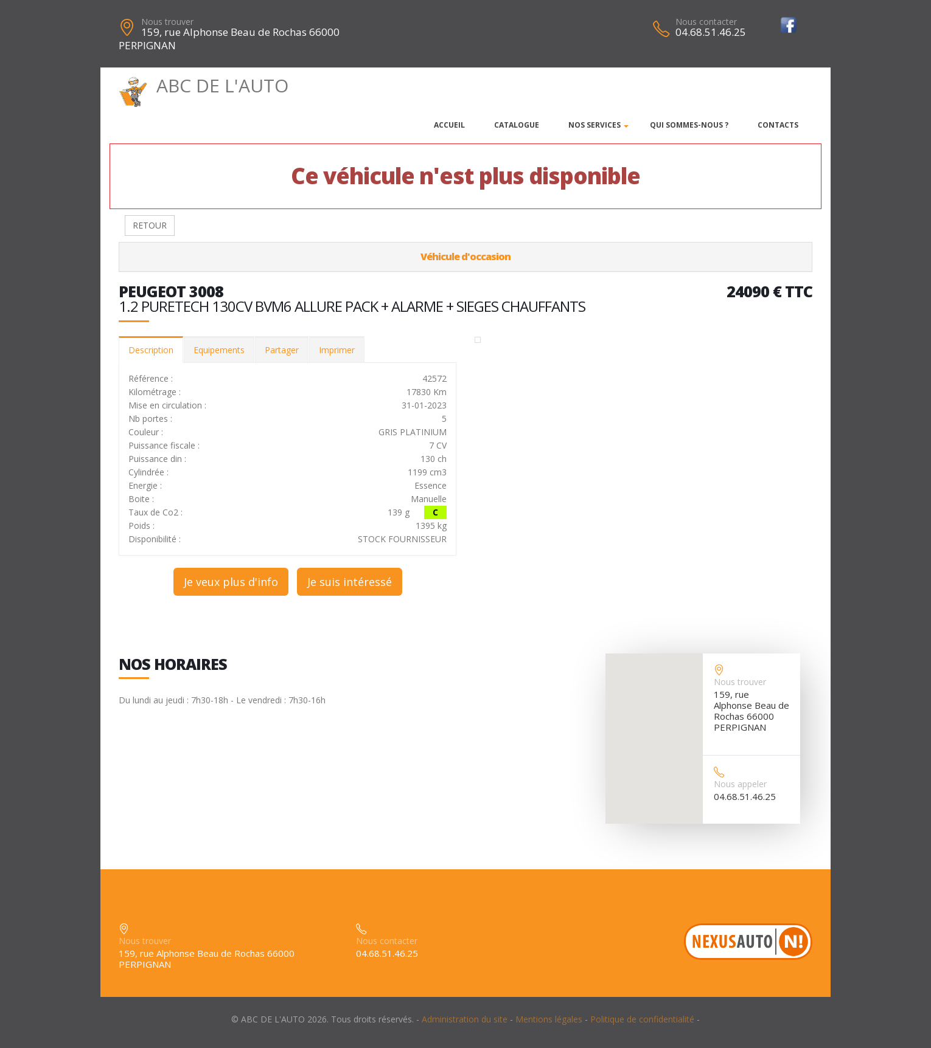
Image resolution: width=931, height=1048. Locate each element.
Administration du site (464, 1019)
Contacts (778, 125)
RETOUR (150, 225)
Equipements (219, 350)
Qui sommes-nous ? (689, 125)
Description (150, 350)
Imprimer (337, 350)
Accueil (449, 125)
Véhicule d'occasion (465, 256)
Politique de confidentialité (642, 1019)
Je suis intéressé (349, 581)
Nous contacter (706, 21)
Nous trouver (167, 21)
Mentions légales (548, 1019)
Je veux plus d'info (231, 581)
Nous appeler (740, 784)
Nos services (594, 125)
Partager (282, 350)
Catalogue (516, 125)
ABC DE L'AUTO (203, 85)
